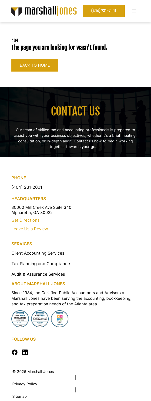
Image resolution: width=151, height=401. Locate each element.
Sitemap (19, 396)
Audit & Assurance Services (38, 274)
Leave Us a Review (29, 228)
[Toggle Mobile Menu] (134, 11)
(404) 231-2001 (103, 10)
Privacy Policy (24, 384)
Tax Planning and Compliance (40, 263)
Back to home (35, 65)
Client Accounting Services (37, 253)
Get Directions (25, 220)
